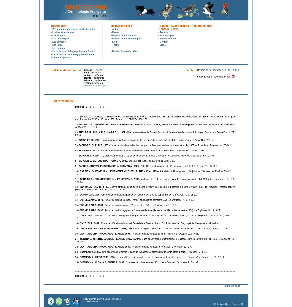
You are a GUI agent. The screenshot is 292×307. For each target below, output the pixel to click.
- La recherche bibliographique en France (73, 51)
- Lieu (114, 42)
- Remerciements (167, 38)
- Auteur (115, 29)
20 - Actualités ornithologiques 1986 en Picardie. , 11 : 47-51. (137, 233)
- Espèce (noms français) (124, 35)
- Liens (162, 45)
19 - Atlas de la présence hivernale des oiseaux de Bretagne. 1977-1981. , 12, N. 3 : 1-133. (151, 228)
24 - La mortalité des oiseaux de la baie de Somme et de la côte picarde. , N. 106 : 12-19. (150, 257)
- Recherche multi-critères (124, 51)
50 (233, 70)
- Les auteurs (58, 35)
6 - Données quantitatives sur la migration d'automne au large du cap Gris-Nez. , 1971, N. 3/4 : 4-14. (140, 150)
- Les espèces (58, 42)
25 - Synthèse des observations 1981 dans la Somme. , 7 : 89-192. (137, 262)
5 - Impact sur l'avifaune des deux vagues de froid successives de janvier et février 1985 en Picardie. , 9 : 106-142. (153, 145)
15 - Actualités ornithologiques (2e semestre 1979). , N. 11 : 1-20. (126, 205)
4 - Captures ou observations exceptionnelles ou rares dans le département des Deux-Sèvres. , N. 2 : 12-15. (144, 140)
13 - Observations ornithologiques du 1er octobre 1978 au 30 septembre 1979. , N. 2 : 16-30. (136, 194)
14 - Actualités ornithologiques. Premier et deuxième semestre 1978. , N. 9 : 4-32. (134, 200)
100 (238, 70)
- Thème (115, 45)
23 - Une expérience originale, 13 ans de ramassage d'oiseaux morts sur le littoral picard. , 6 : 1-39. (141, 252)
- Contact (163, 42)
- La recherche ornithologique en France (72, 54)
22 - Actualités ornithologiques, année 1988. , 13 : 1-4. (133, 246)
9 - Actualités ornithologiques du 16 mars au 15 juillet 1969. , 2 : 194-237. (146, 166)
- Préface (163, 32)
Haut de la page (231, 286)
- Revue (115, 32)
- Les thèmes (58, 48)
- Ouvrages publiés (61, 57)
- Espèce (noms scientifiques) (126, 38)
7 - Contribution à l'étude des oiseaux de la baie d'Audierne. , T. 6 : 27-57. (145, 155)
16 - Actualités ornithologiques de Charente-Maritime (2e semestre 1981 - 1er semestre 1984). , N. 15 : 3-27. (148, 210)
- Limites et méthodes (62, 32)
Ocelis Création (232, 304)
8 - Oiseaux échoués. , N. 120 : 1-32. (125, 161)
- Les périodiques (60, 38)
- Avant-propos (166, 35)
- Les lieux (56, 45)
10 (224, 70)
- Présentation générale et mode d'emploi (73, 29)
